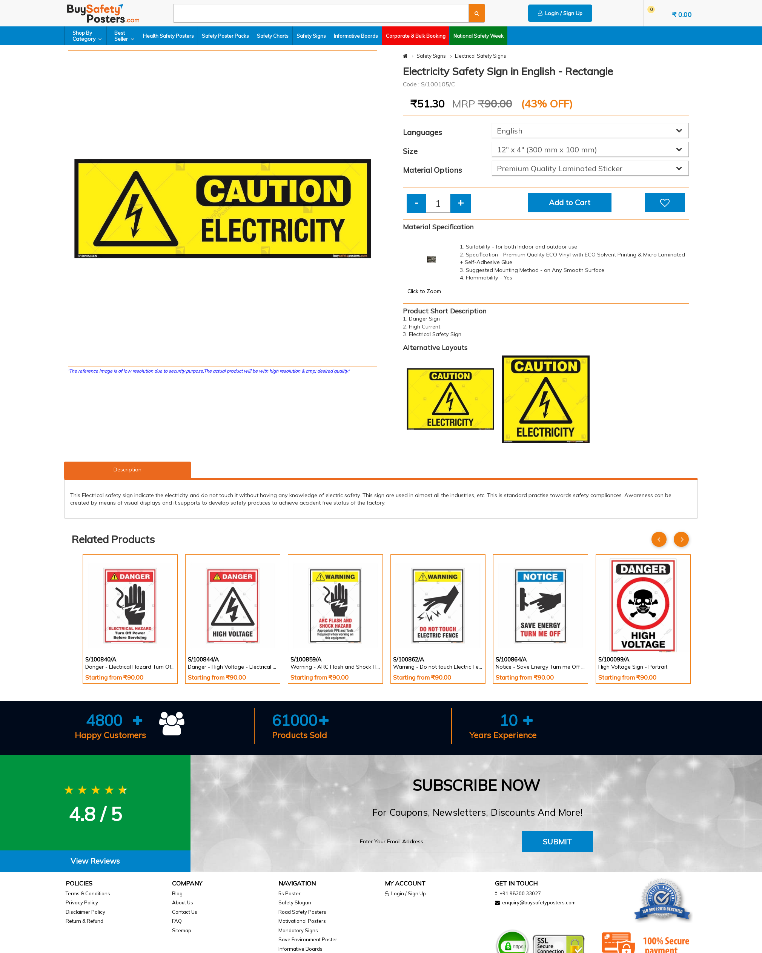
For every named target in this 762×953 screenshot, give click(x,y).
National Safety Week (478, 36)
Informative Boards (356, 36)
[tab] (95, 861)
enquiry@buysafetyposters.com (539, 902)
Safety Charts (273, 36)
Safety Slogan (294, 902)
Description (127, 469)
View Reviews (95, 861)
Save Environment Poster (307, 939)
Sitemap (181, 930)
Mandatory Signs (298, 930)
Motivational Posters (302, 921)
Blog (177, 893)
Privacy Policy (82, 902)
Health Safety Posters (168, 36)
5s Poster (289, 893)
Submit (557, 841)
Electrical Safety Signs (480, 56)
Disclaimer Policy (85, 912)
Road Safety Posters (302, 912)
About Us (182, 902)
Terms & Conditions (88, 893)
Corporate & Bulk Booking (416, 36)
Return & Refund (84, 921)
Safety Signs (311, 36)
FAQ (177, 921)
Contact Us (184, 912)
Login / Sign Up (560, 13)
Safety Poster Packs (225, 36)
